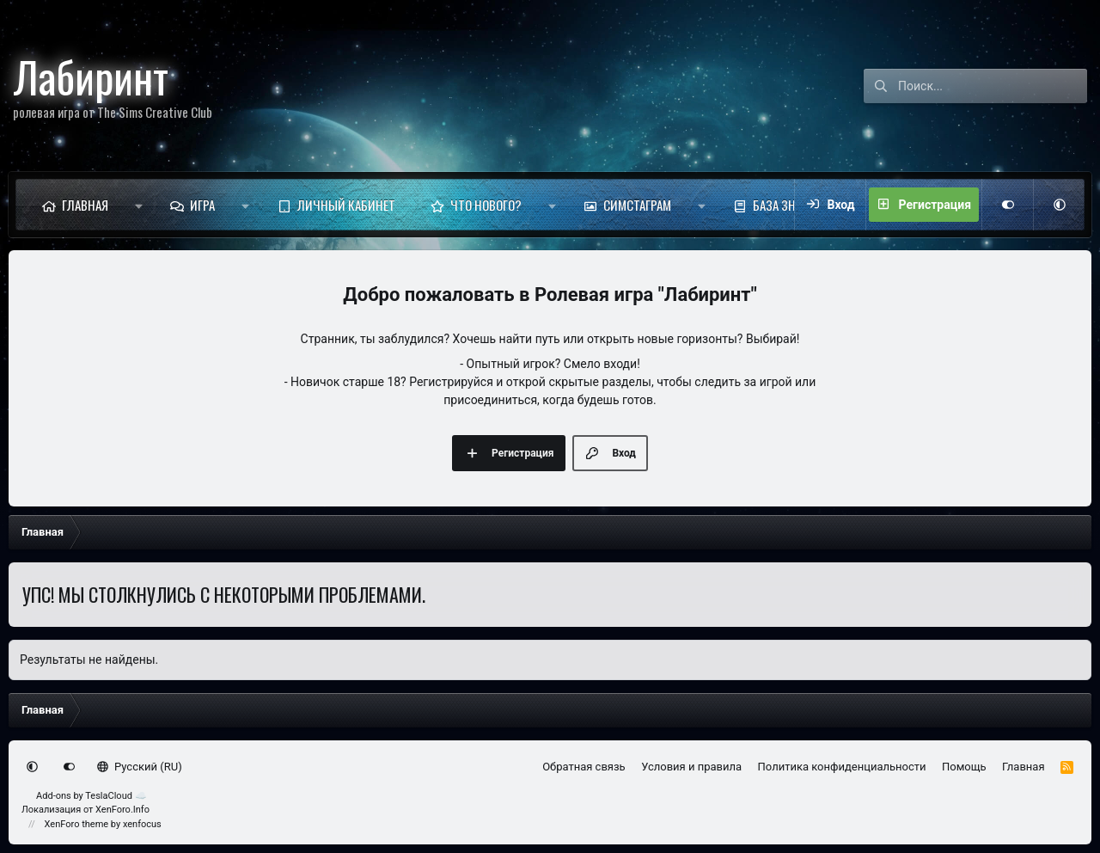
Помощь (964, 766)
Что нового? (486, 204)
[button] (138, 204)
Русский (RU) (139, 766)
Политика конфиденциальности (842, 766)
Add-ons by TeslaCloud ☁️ (91, 795)
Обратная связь (584, 766)
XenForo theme (77, 824)
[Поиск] (992, 86)
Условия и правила (691, 766)
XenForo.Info (122, 809)
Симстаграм (637, 204)
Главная (85, 204)
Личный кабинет (346, 204)
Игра (202, 204)
